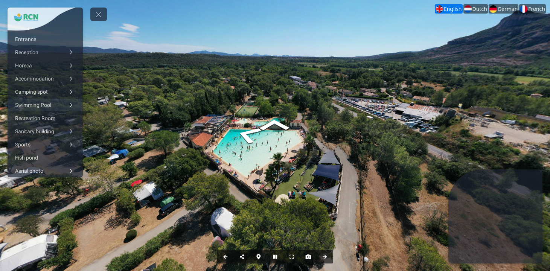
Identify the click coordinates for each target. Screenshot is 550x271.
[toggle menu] (98, 14)
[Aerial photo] (45, 170)
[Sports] (45, 144)
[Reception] (45, 52)
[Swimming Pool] (45, 105)
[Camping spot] (45, 91)
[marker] (491, 240)
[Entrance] (45, 39)
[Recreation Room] (45, 118)
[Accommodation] (45, 78)
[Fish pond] (45, 157)
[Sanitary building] (45, 131)
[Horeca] (45, 65)
